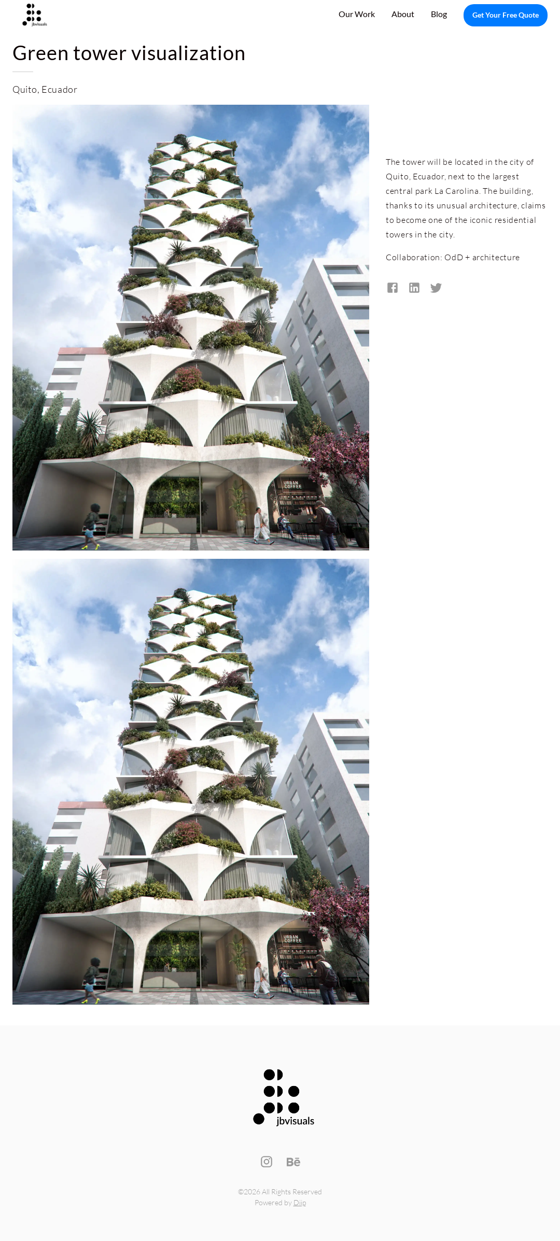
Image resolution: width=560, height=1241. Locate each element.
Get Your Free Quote (505, 15)
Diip (299, 1202)
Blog (439, 14)
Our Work (357, 14)
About (402, 14)
